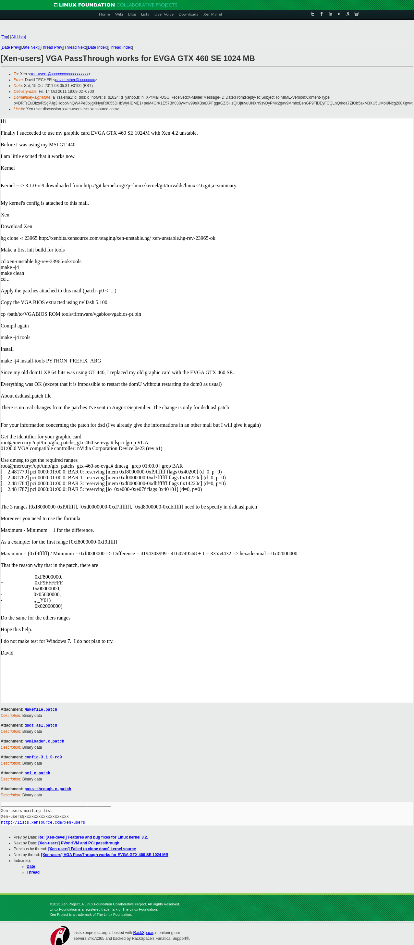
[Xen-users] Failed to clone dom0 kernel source (92, 847)
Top (5, 37)
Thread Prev (51, 47)
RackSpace (143, 930)
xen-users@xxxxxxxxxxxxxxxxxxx (59, 74)
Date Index (97, 47)
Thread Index (120, 47)
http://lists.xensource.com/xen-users (43, 820)
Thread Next (75, 47)
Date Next (29, 47)
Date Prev (10, 47)
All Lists (18, 37)
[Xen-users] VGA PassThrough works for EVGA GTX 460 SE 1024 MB (104, 853)
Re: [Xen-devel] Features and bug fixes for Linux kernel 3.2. (93, 835)
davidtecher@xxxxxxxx (75, 80)
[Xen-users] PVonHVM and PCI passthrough (78, 841)
